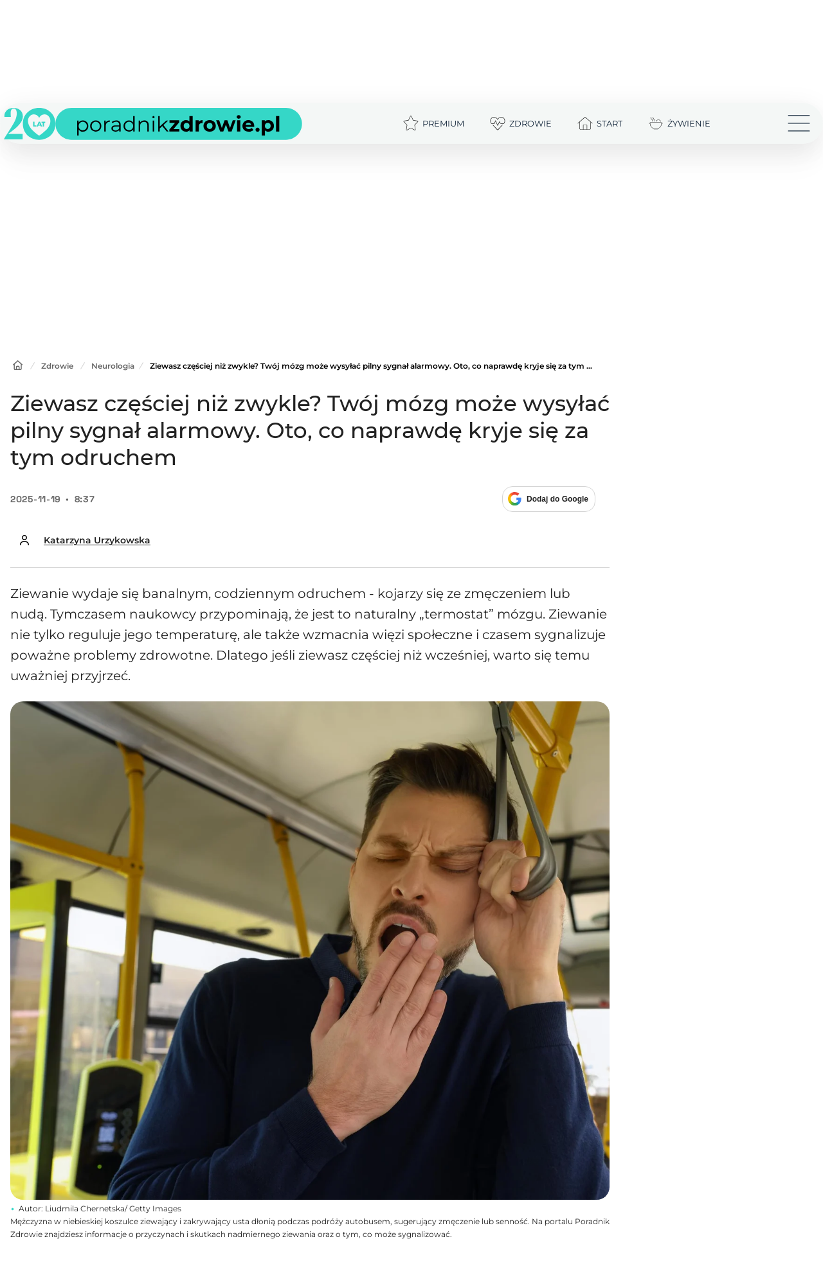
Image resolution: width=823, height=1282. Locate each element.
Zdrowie (57, 366)
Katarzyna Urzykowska (97, 540)
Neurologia (112, 366)
